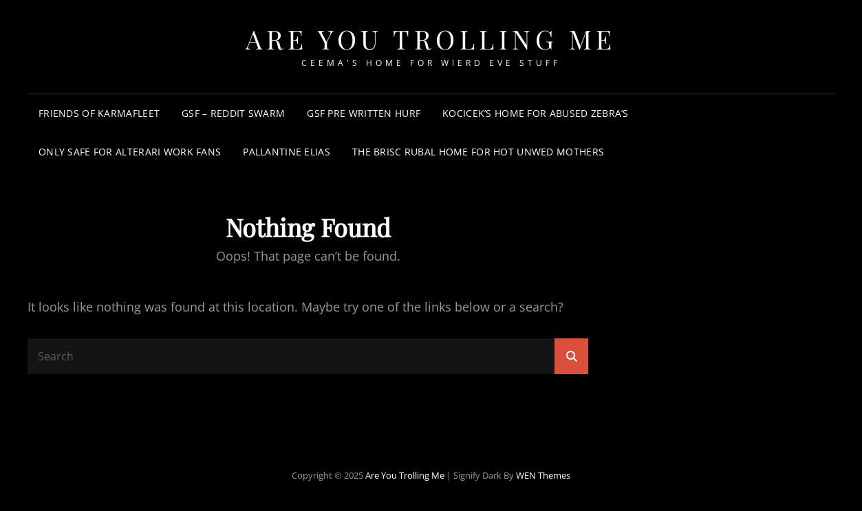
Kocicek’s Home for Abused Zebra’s (535, 113)
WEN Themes (543, 475)
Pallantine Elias (286, 151)
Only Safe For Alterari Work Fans (130, 151)
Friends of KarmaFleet (99, 113)
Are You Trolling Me (431, 38)
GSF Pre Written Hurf (363, 113)
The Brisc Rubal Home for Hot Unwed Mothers (478, 151)
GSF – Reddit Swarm (233, 113)
